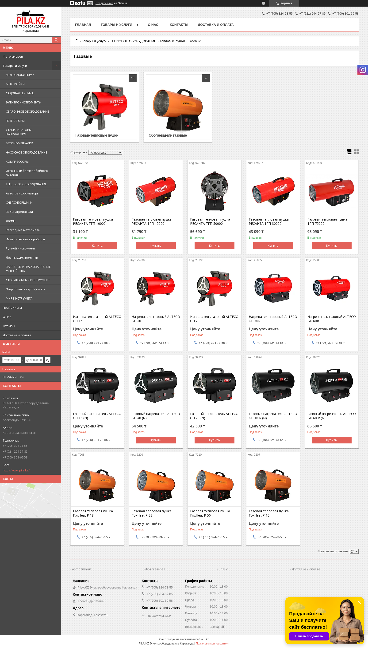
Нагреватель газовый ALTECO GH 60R (331, 319)
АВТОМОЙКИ (15, 84)
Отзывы (9, 326)
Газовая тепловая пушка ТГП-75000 (327, 221)
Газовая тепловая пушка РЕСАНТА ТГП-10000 (93, 221)
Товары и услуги (15, 65)
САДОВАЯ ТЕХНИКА (20, 93)
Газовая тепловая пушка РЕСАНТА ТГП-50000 (210, 221)
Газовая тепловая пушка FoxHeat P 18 (93, 513)
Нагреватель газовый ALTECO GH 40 (156, 319)
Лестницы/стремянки (22, 257)
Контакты (179, 25)
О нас (7, 317)
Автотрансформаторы (22, 193)
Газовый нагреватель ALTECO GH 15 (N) (97, 416)
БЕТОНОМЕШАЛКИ (19, 143)
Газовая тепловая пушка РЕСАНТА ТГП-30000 (269, 221)
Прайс (223, 569)
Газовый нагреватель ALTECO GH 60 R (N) (331, 416)
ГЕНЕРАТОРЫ (15, 121)
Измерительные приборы (25, 239)
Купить (97, 245)
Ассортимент (82, 569)
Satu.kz (204, 639)
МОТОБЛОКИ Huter (20, 75)
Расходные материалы (23, 230)
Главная (83, 25)
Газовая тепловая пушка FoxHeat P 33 (152, 513)
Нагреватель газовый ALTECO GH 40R (273, 319)
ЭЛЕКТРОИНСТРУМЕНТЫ (23, 102)
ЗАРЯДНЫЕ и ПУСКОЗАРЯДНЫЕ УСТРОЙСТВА (28, 269)
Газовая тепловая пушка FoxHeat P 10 (269, 513)
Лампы (11, 221)
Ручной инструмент (20, 248)
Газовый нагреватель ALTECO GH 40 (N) (156, 416)
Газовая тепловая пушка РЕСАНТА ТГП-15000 (152, 221)
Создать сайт (104, 3)
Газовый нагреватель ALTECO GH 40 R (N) (273, 416)
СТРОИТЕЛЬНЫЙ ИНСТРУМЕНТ (28, 280)
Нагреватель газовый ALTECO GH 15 (97, 319)
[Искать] (56, 39)
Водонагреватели (19, 211)
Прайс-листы (12, 307)
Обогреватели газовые (168, 135)
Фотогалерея (13, 56)
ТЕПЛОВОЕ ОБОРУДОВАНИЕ (26, 184)
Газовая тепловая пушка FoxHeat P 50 (210, 513)
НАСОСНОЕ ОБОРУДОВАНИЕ (26, 152)
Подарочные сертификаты (26, 289)
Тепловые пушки (172, 41)
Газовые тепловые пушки (96, 135)
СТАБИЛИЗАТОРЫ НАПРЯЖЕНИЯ (18, 132)
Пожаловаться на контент (212, 643)
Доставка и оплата (17, 335)
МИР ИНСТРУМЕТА (19, 298)
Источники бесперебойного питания (27, 173)
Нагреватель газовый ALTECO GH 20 (214, 319)
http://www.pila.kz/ (16, 470)
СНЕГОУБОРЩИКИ (19, 202)
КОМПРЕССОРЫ (17, 161)
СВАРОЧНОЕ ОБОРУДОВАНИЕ (27, 111)
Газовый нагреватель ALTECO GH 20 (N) (214, 416)
